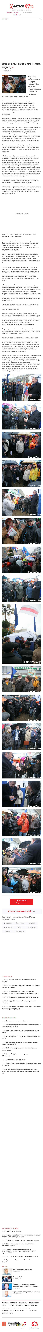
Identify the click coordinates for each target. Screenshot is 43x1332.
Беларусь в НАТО (7, 1313)
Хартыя (21, 6)
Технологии (6, 1308)
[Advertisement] (18, 41)
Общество (13, 1302)
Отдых (28, 1308)
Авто (21, 1308)
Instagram (32, 927)
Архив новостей (27, 12)
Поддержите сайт (21, 902)
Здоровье (15, 1308)
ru (17, 14)
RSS (8, 931)
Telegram (21, 931)
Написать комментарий (21, 911)
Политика (5, 1302)
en (20, 14)
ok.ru (20, 927)
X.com (33, 923)
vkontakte (9, 927)
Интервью (34, 1305)
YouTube (21, 923)
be (14, 14)
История (19, 1305)
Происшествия (34, 1302)
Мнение (4, 1266)
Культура (11, 1305)
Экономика (23, 1302)
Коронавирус (32, 1310)
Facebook (9, 923)
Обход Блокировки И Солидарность (14, 1310)
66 (12, 67)
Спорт (4, 1305)
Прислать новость (13, 12)
